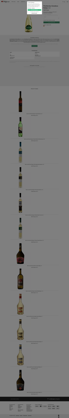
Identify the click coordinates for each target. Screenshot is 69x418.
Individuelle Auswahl (34, 13)
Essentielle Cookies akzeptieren (34, 11)
